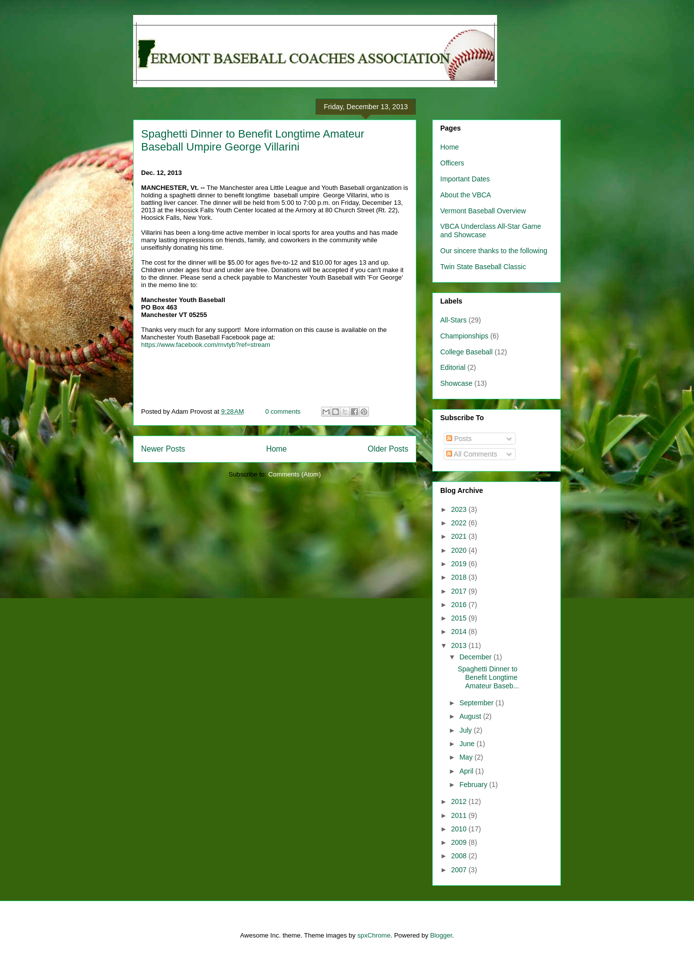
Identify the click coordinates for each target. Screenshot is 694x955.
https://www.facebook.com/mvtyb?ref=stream (205, 344)
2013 (460, 645)
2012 (460, 801)
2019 (460, 564)
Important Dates (465, 179)
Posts (459, 439)
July (466, 730)
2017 (460, 591)
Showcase (456, 383)
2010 (460, 829)
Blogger (441, 935)
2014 (460, 632)
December (476, 657)
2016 (460, 605)
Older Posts (388, 449)
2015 (460, 618)
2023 (460, 509)
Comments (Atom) (294, 474)
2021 (460, 536)
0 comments (283, 411)
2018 (460, 577)
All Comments (471, 454)
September (477, 703)
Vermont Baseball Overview (483, 211)
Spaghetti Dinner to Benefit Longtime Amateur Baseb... (488, 677)
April (467, 771)
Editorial (453, 367)
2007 (460, 870)
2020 (460, 550)
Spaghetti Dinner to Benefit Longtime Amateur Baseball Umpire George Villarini (252, 140)
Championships (464, 336)
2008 (460, 856)
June (467, 744)
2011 (460, 815)
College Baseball (466, 352)
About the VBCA (465, 195)
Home (276, 449)
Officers (452, 163)
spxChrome (373, 935)
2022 (460, 523)
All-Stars (453, 320)
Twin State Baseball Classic (483, 267)
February (474, 785)
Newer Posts (163, 449)
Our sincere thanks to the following (493, 251)
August (471, 716)
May (466, 757)
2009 (460, 842)
